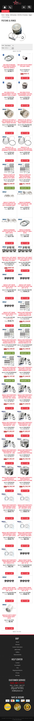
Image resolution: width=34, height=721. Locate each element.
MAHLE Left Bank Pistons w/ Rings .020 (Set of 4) (9, 286)
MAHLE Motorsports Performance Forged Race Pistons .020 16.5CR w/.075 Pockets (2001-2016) (24, 451)
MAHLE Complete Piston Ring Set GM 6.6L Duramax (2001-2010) (9, 204)
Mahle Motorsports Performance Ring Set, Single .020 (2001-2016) (25, 534)
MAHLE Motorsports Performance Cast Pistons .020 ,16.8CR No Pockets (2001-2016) (9, 396)
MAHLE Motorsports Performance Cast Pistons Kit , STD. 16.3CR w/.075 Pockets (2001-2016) (9, 424)
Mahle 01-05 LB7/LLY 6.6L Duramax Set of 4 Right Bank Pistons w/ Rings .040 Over (24, 121)
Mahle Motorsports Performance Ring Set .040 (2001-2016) (25, 506)
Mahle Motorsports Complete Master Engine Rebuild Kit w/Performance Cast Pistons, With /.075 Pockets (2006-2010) (9, 341)
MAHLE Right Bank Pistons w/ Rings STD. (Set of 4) (24, 589)
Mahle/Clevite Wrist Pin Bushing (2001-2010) (9, 616)
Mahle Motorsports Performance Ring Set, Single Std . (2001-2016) (9, 561)
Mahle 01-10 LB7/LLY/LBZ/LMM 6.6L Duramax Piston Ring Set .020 (9, 149)
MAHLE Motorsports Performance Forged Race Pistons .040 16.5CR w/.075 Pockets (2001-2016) (9, 479)
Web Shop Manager (17, 719)
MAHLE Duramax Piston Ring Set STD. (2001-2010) (9, 231)
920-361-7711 (17, 683)
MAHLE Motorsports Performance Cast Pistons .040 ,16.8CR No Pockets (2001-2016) (25, 396)
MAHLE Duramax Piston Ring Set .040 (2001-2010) (25, 204)
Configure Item (9, 188)
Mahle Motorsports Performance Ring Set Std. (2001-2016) (9, 534)
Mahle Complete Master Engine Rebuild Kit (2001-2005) (9, 176)
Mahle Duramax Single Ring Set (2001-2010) (24, 231)
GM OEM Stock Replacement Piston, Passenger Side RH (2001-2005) (24, 94)
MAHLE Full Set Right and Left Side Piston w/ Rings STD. (24, 259)
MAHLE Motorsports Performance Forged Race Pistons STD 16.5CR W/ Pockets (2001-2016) (24, 479)
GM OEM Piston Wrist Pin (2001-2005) (24, 65)
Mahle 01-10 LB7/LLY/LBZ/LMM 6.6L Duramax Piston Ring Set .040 (24, 149)
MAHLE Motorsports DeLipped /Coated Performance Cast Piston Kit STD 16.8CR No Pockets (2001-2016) (25, 369)
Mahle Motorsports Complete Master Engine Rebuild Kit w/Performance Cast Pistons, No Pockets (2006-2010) (24, 314)
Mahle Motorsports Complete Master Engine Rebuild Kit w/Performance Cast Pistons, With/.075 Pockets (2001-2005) (24, 341)
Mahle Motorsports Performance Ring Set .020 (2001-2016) (9, 506)
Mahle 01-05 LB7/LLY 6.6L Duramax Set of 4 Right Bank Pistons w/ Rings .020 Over (9, 121)
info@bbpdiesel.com (17, 691)
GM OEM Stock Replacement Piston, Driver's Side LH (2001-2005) (9, 94)
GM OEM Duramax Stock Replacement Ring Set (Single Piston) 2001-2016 (9, 66)
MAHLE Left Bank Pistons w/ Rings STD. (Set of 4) (9, 314)
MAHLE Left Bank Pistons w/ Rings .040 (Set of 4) (25, 286)
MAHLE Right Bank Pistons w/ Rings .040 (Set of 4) (9, 589)
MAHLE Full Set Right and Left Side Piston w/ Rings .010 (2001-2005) (9, 259)
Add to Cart (9, 78)
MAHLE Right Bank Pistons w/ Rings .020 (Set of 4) (25, 561)
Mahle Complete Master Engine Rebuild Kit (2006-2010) (25, 176)
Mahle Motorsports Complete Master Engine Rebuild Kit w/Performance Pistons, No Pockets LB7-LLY (9, 369)
